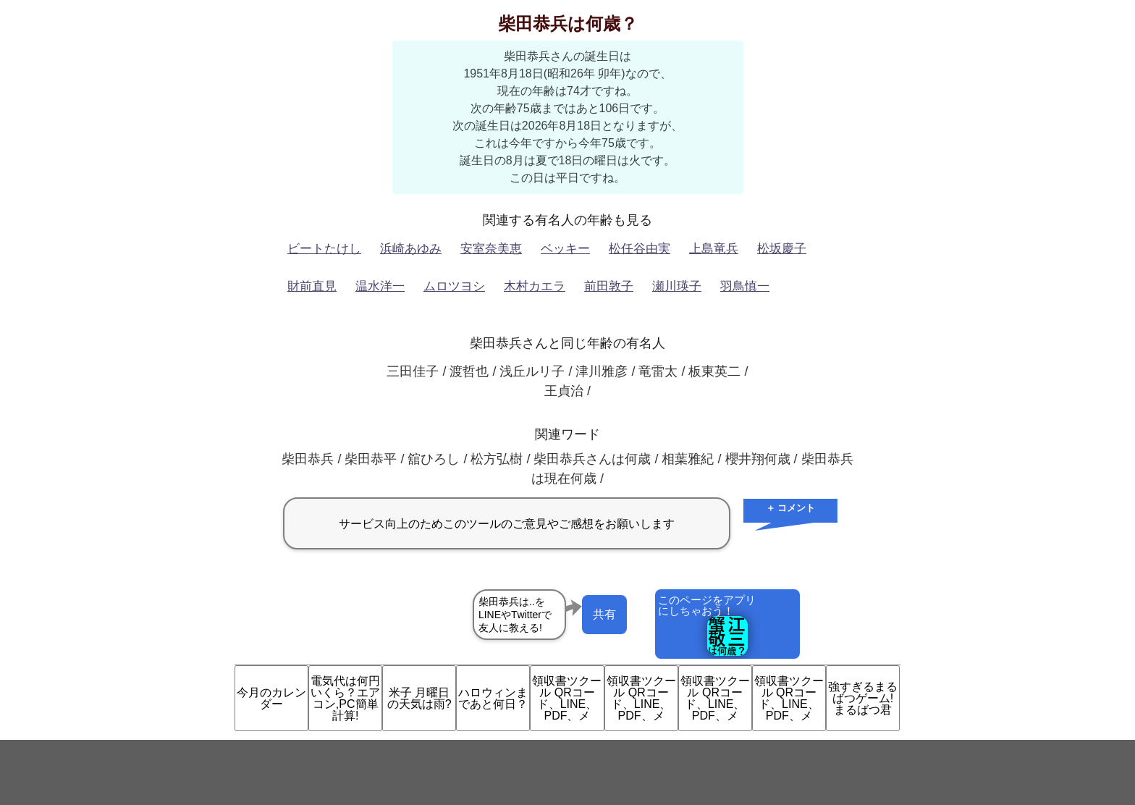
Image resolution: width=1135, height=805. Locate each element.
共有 (604, 614)
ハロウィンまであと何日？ (493, 698)
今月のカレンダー (271, 698)
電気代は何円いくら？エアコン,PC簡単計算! (345, 698)
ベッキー (565, 249)
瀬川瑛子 (676, 286)
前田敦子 (608, 286)
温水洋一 (380, 286)
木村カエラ (534, 286)
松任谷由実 (639, 249)
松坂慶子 (781, 249)
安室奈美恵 (491, 249)
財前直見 (312, 286)
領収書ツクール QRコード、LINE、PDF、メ (567, 698)
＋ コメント (791, 507)
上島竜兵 (713, 249)
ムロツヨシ (454, 286)
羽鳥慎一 (744, 286)
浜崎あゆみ (411, 249)
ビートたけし (324, 249)
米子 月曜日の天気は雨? (419, 698)
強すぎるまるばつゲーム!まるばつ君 (863, 698)
